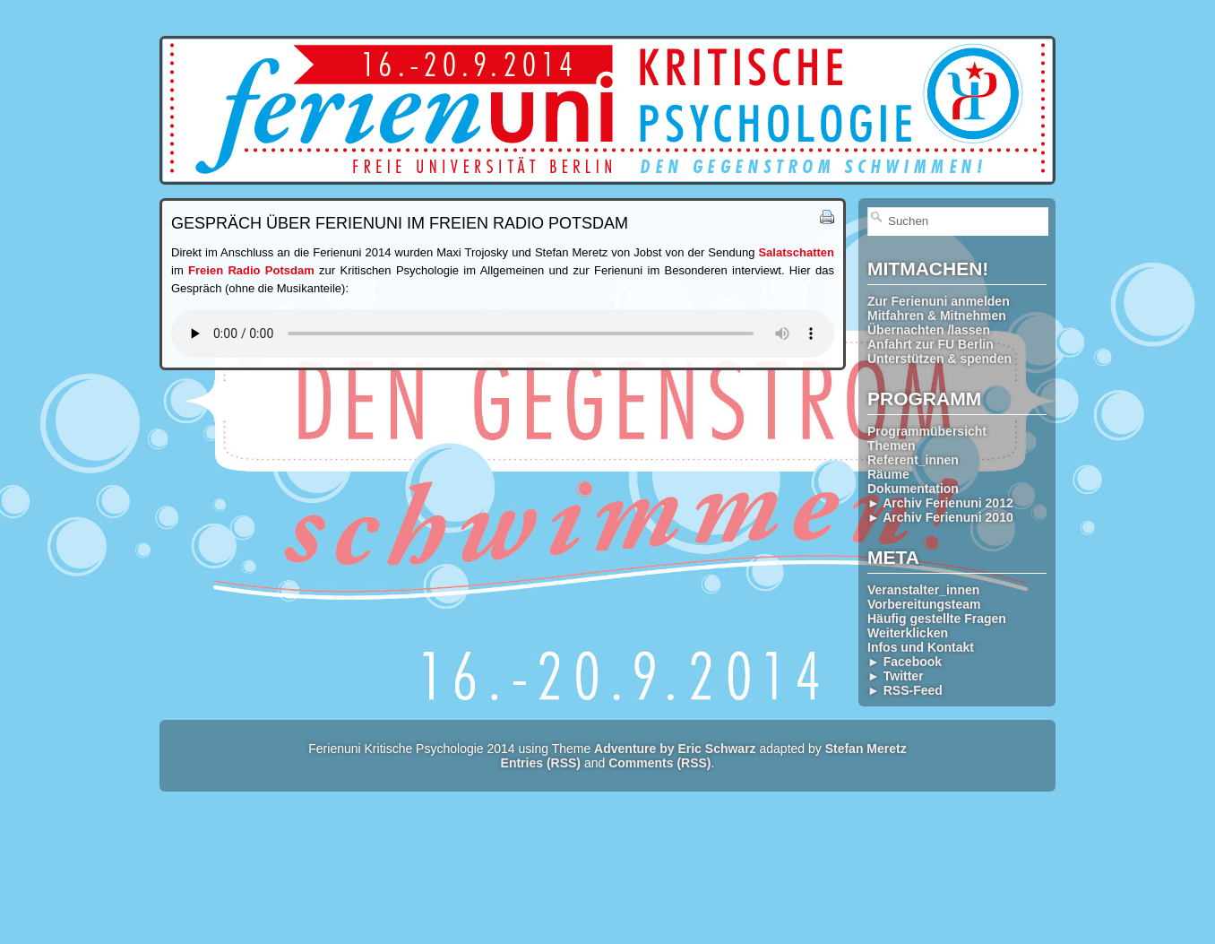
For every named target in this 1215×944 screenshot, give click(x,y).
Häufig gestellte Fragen (936, 618)
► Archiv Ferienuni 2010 (940, 517)
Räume (888, 474)
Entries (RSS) (541, 763)
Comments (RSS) (659, 763)
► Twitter (895, 676)
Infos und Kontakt (920, 647)
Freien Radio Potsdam (251, 270)
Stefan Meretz (866, 748)
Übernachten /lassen (928, 330)
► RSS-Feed (905, 690)
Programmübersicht (927, 431)
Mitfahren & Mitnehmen (936, 315)
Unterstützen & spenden (939, 358)
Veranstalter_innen (923, 590)
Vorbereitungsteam (924, 604)
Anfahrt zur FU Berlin (930, 344)
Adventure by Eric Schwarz (675, 748)
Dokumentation (913, 488)
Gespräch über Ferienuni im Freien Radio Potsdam (399, 223)
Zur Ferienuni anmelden (938, 301)
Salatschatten (796, 252)
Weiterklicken (907, 633)
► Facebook (904, 661)
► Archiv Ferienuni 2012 (940, 503)
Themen (891, 445)
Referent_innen (913, 460)
